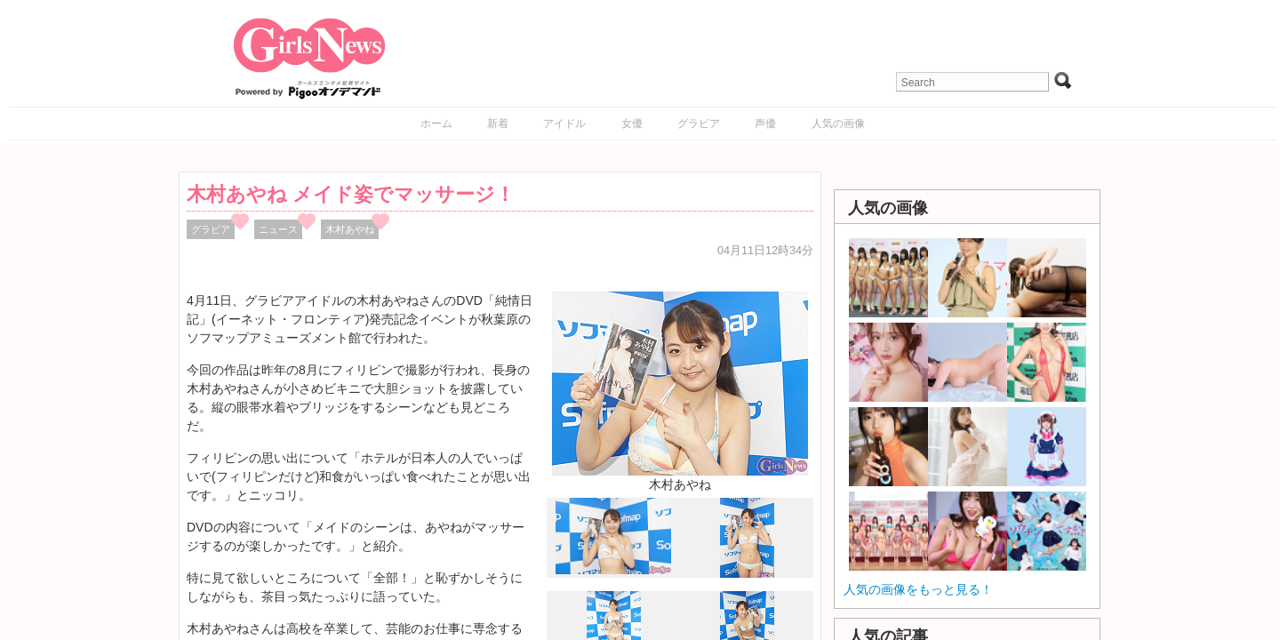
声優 (765, 123)
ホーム (436, 123)
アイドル (564, 123)
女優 (632, 123)
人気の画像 (838, 123)
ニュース (278, 229)
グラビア (698, 123)
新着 (497, 123)
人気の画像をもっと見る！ (918, 589)
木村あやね (349, 229)
